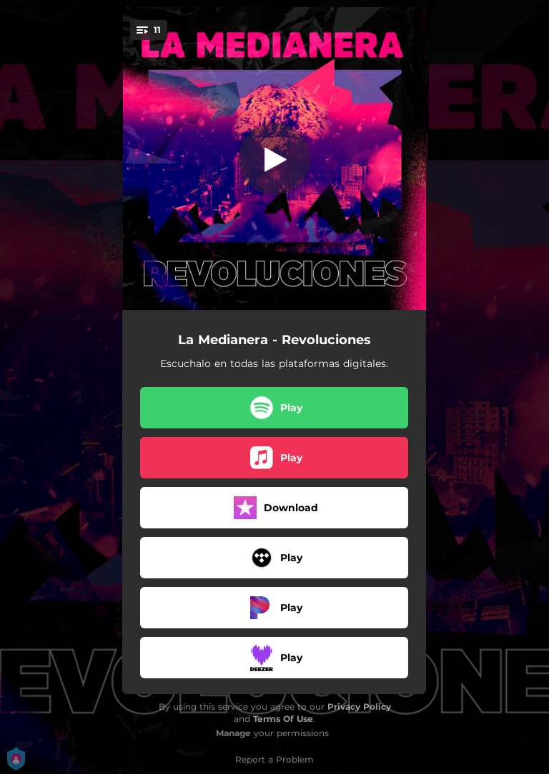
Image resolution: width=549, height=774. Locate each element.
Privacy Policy (359, 706)
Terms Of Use (283, 718)
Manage (233, 733)
